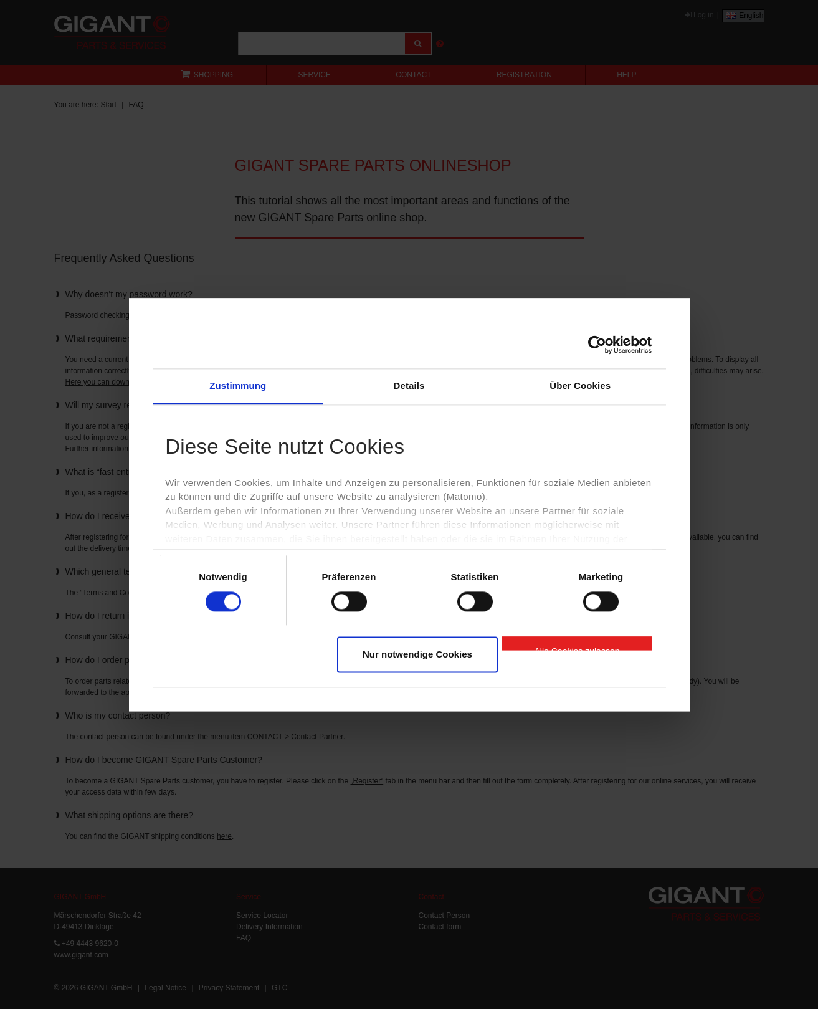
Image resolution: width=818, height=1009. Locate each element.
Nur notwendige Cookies (417, 654)
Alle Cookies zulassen (577, 649)
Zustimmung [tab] (237, 385)
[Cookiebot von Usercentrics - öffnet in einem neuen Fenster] (597, 344)
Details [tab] (409, 385)
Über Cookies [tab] (580, 385)
